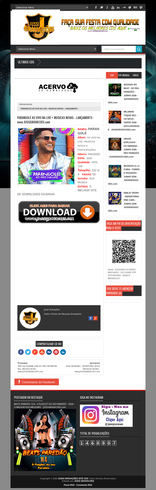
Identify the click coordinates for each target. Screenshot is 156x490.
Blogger (91, 67)
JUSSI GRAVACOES (84, 481)
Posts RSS (69, 485)
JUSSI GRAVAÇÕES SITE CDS (73, 478)
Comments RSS (84, 485)
